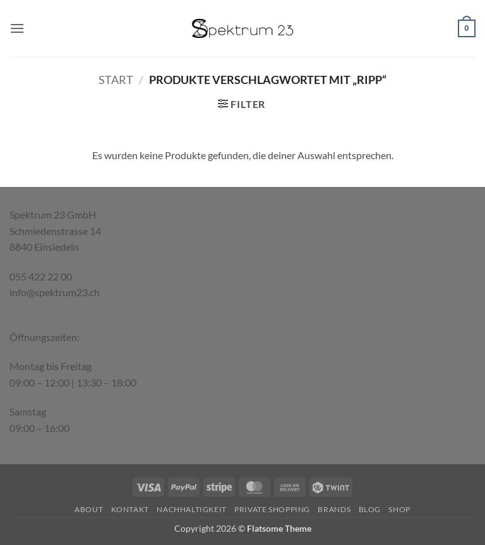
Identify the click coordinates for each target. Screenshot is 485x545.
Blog (370, 509)
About (89, 509)
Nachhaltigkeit (192, 509)
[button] (17, 28)
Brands (334, 509)
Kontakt (130, 509)
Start (116, 80)
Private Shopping (272, 509)
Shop (399, 509)
